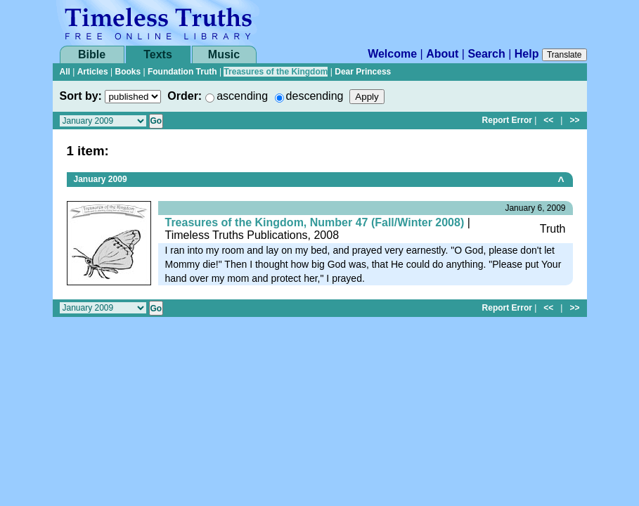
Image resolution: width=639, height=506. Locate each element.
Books (128, 72)
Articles (92, 72)
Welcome (392, 54)
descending (315, 96)
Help (527, 54)
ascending (242, 96)
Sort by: (81, 96)
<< (548, 120)
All (65, 72)
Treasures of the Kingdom (276, 72)
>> (574, 120)
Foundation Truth (182, 72)
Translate (564, 55)
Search (486, 54)
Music (224, 54)
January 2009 (100, 179)
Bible (91, 54)
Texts (157, 54)
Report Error (507, 120)
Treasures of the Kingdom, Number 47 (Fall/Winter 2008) (315, 222)
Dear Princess (363, 72)
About (442, 54)
